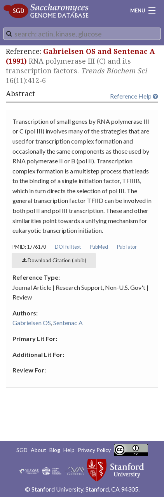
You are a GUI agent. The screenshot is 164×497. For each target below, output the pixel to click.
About (38, 450)
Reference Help (134, 96)
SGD (22, 450)
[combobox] (82, 34)
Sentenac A (68, 322)
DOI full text (68, 247)
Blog (54, 450)
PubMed (99, 247)
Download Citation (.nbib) (54, 260)
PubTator (127, 247)
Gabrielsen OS (31, 322)
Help (69, 450)
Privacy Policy (94, 450)
